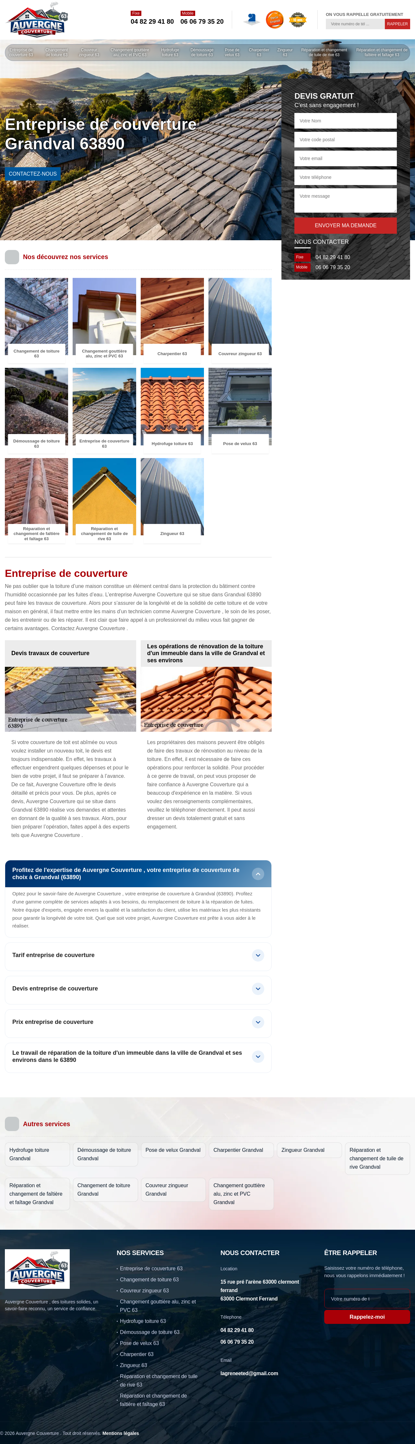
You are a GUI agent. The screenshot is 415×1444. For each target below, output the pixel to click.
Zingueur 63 (284, 52)
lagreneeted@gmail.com (249, 1373)
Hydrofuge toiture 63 (170, 52)
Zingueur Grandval (303, 1150)
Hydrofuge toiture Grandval (29, 1154)
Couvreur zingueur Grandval (167, 1190)
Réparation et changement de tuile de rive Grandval (376, 1158)
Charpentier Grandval (238, 1150)
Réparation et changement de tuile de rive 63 (324, 52)
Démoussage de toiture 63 (202, 52)
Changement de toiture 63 (56, 52)
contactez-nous (33, 174)
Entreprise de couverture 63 (21, 52)
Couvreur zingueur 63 (89, 52)
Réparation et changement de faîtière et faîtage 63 (382, 52)
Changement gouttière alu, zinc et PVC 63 (130, 52)
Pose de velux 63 (232, 52)
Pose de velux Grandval (173, 1150)
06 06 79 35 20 (202, 21)
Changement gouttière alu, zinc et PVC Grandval (239, 1194)
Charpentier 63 (259, 52)
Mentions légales (120, 1433)
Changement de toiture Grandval (103, 1190)
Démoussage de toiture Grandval (104, 1154)
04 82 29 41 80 (152, 21)
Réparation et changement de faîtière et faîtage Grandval (36, 1194)
